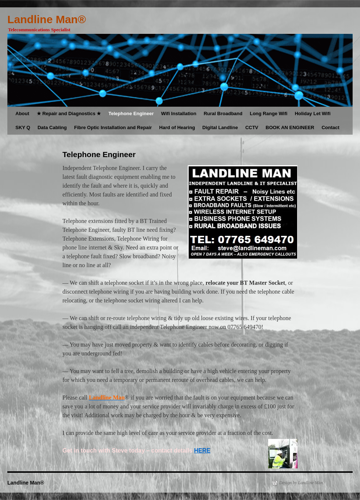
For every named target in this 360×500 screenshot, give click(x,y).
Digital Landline (220, 127)
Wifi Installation (179, 113)
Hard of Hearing (177, 127)
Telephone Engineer (131, 113)
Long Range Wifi (268, 113)
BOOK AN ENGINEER (290, 127)
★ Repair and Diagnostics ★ (69, 113)
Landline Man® (46, 19)
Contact (330, 127)
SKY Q (22, 127)
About (22, 113)
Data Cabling (51, 127)
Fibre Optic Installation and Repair (113, 127)
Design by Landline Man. (301, 482)
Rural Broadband (223, 113)
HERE (202, 450)
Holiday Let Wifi (312, 113)
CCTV (251, 127)
